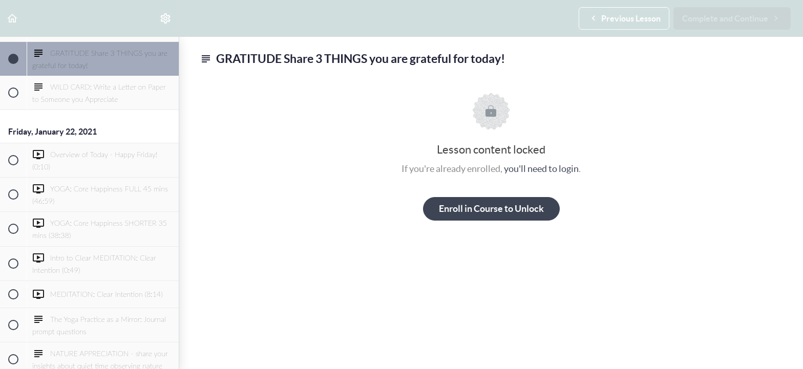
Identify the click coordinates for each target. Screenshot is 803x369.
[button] (13, 18)
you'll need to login (541, 168)
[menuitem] (166, 18)
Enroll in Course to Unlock (491, 208)
